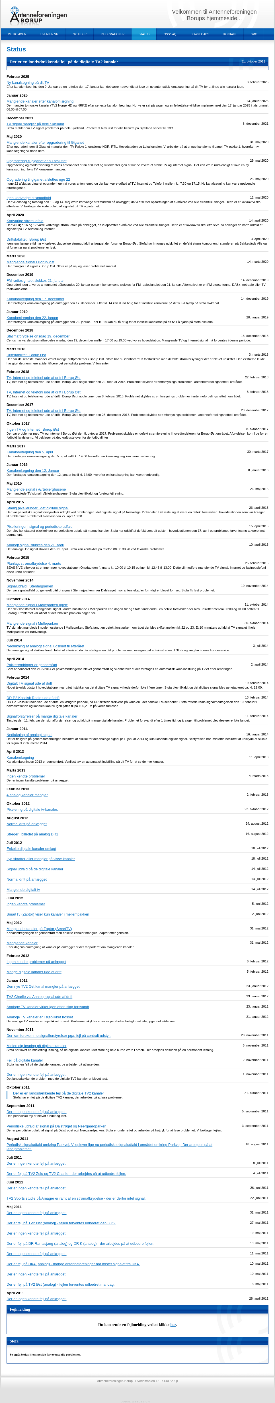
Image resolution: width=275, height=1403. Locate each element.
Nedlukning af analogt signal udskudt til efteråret (45, 646)
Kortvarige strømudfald (25, 221)
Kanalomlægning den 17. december (35, 299)
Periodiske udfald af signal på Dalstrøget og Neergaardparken (56, 1126)
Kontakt (230, 34)
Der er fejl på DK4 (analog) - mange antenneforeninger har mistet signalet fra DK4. (73, 1264)
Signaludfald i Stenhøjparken (30, 586)
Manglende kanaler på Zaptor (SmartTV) (39, 929)
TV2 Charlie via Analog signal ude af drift (39, 997)
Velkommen (17, 34)
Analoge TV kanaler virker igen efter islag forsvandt (48, 1007)
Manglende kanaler (22, 943)
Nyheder (80, 34)
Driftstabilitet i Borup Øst (26, 239)
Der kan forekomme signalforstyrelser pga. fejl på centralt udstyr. (59, 1035)
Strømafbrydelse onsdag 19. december (38, 336)
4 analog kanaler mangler (27, 795)
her (173, 1325)
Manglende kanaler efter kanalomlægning (40, 101)
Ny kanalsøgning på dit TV (28, 82)
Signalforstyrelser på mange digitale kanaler (42, 716)
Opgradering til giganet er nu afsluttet (37, 161)
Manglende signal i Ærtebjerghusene (36, 489)
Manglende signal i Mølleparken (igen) (37, 605)
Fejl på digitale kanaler (25, 1060)
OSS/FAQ (170, 34)
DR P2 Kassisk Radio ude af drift (33, 698)
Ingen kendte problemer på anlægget (36, 962)
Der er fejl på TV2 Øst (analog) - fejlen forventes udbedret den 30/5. (61, 1223)
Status (144, 34)
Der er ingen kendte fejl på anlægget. (37, 1074)
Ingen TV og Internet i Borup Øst (33, 429)
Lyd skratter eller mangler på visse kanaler (41, 859)
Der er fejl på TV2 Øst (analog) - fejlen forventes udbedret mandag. (61, 1284)
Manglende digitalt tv (23, 889)
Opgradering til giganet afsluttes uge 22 (38, 179)
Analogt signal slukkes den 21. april (35, 545)
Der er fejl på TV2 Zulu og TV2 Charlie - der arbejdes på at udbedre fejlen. (66, 1173)
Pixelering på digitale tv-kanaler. (32, 809)
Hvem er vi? (49, 34)
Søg (254, 34)
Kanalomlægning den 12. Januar (33, 470)
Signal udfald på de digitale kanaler (35, 869)
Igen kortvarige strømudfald (29, 198)
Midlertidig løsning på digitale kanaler (37, 1046)
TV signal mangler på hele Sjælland (35, 124)
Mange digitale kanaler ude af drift (34, 972)
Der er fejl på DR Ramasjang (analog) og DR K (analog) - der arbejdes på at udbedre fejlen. (80, 1243)
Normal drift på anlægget (27, 824)
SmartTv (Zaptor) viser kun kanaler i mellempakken (48, 914)
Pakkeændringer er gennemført (32, 665)
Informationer (112, 34)
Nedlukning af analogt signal (29, 735)
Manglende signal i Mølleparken (32, 623)
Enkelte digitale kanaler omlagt (31, 849)
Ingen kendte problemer (26, 776)
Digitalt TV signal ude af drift (29, 683)
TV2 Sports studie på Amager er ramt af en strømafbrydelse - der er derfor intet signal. (76, 1198)
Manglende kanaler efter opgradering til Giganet (45, 142)
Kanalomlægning (20, 757)
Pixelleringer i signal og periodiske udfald (40, 526)
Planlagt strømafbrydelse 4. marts (34, 563)
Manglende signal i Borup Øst (30, 262)
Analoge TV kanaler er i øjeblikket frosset (40, 1017)
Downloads (199, 34)
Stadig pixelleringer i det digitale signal (38, 508)
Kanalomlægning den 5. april (30, 452)
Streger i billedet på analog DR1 (32, 834)
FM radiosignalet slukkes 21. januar (35, 280)
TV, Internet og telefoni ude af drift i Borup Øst (44, 378)
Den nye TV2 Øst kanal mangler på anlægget (43, 986)
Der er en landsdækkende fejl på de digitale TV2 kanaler (58, 1093)
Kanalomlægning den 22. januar (32, 318)
